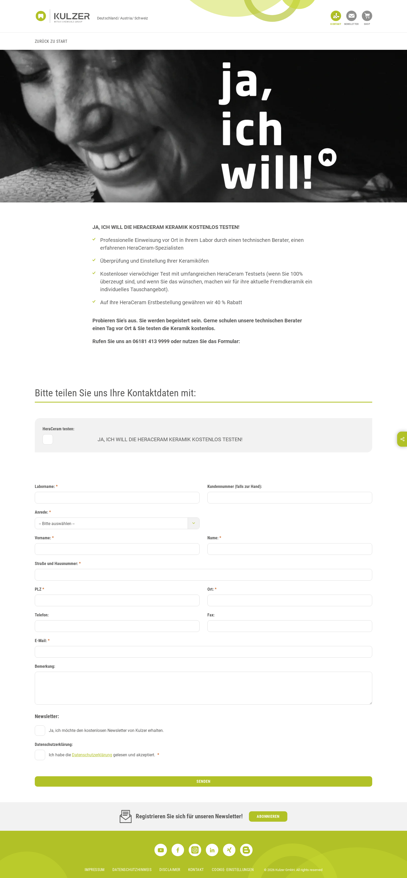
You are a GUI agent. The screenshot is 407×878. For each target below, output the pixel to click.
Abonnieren (268, 816)
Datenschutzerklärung (92, 754)
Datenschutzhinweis (132, 869)
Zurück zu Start (51, 41)
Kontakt (196, 869)
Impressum (95, 869)
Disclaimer (169, 869)
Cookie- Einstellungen (233, 869)
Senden (203, 781)
